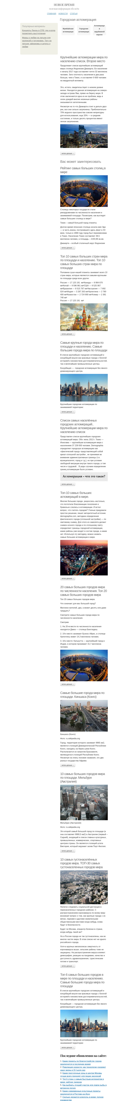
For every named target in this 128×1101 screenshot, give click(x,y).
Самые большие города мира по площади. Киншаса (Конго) (82, 695)
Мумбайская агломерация (68, 30)
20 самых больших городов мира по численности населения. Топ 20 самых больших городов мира (83, 590)
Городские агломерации (83, 30)
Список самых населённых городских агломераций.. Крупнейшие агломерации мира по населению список (84, 426)
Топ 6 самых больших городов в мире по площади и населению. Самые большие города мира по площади (82, 980)
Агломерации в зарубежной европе (99, 30)
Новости (63, 13)
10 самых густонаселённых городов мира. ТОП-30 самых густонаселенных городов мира (81, 863)
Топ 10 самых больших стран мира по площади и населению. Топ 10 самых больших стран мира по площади (83, 262)
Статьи (73, 13)
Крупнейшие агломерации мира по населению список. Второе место (84, 59)
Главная (51, 13)
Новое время (64, 5)
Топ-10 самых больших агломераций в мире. (75, 495)
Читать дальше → (68, 153)
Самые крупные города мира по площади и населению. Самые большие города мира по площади (83, 346)
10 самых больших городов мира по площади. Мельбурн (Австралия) (82, 777)
